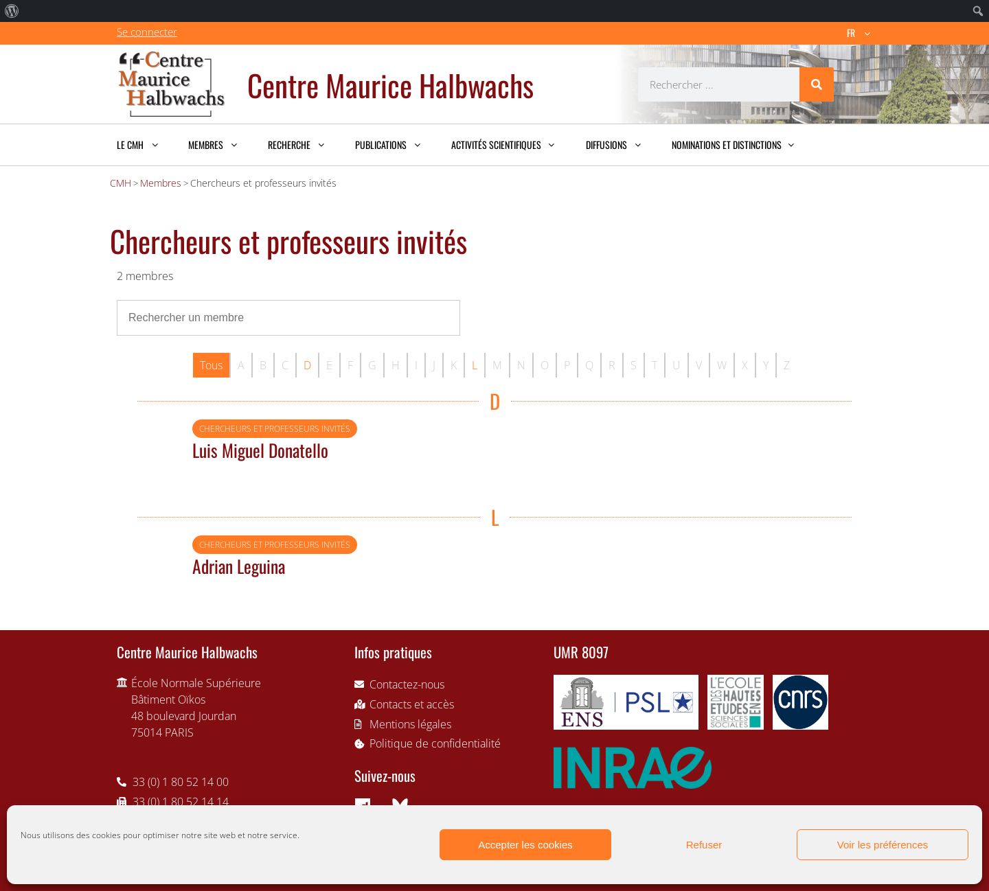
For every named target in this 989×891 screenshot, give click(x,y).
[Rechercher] (816, 84)
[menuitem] (12, 11)
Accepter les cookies (525, 844)
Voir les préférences (883, 844)
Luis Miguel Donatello (260, 450)
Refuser (704, 844)
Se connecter (147, 31)
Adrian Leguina (238, 566)
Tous (211, 365)
